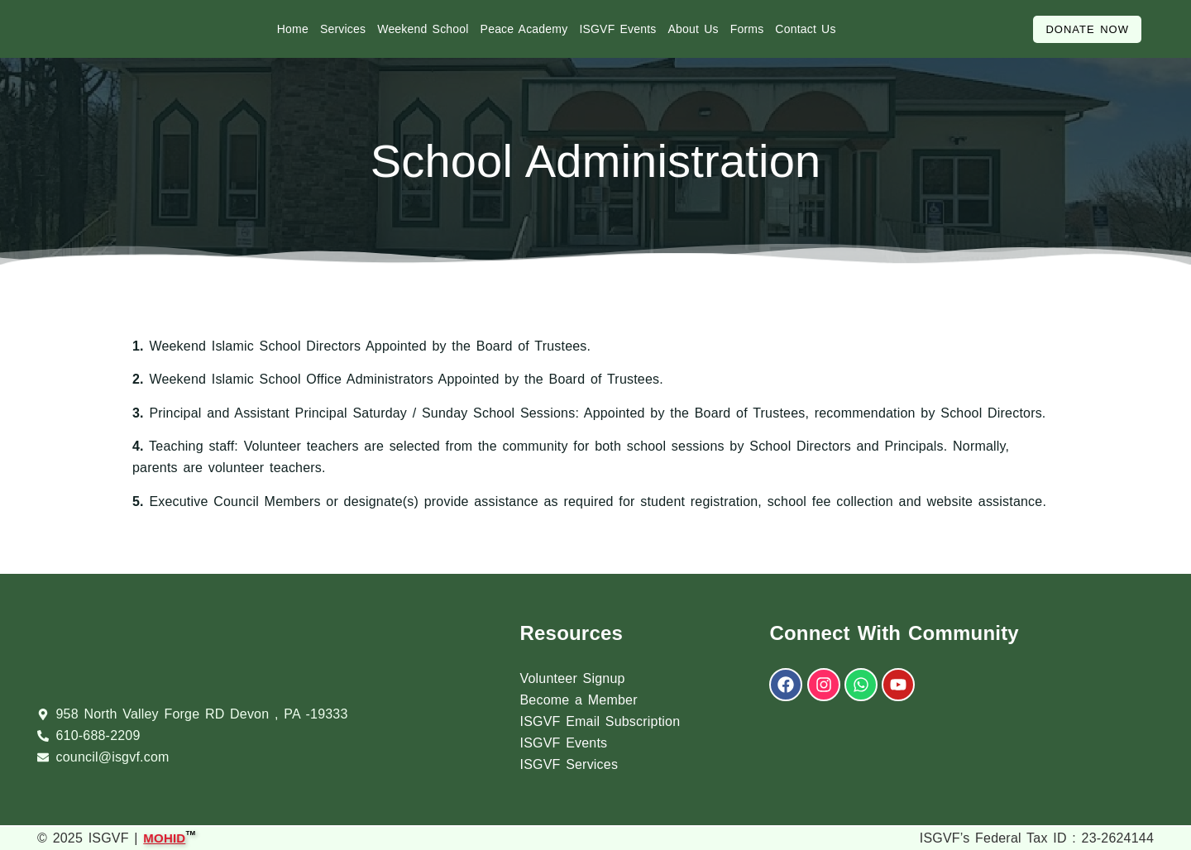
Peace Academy (524, 29)
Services (343, 29)
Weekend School (422, 29)
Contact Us (805, 29)
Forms (747, 29)
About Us (693, 29)
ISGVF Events (617, 29)
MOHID (164, 836)
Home (293, 29)
